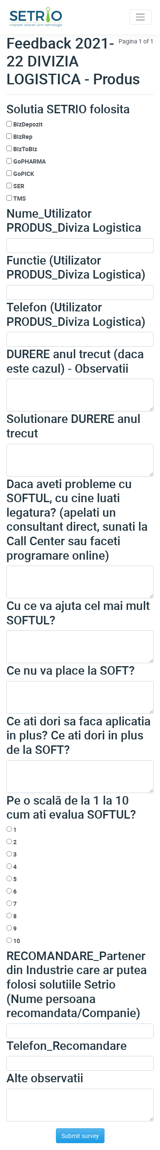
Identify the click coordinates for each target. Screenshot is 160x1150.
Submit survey (80, 1136)
